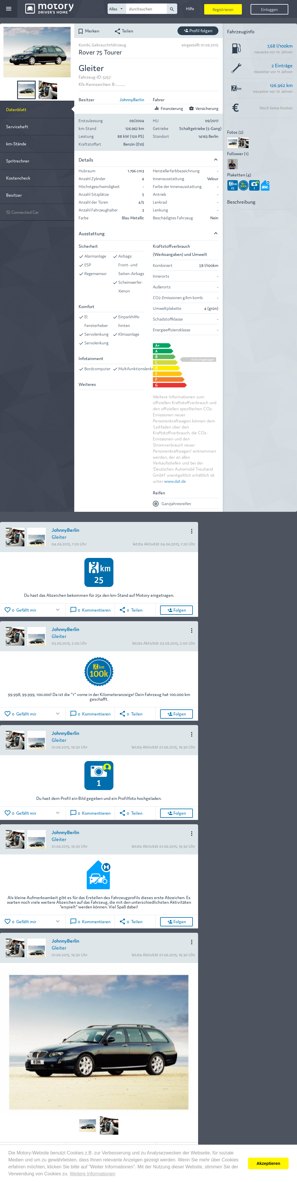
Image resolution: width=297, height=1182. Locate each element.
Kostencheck (18, 177)
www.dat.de (175, 481)
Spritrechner (17, 160)
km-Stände (16, 143)
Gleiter (59, 537)
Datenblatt (16, 109)
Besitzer (14, 195)
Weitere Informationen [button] (92, 1173)
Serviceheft (17, 126)
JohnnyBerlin (131, 99)
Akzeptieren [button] (268, 1163)
